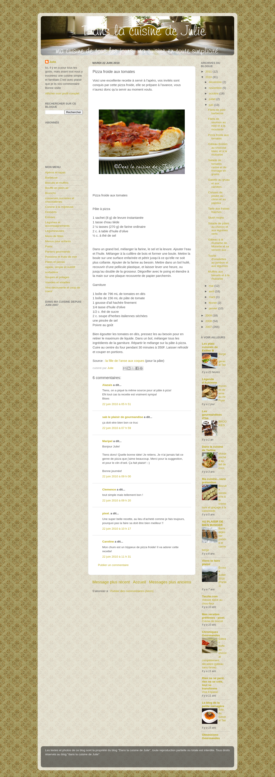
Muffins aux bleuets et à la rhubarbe (218, 275)
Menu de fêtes (54, 236)
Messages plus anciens (170, 582)
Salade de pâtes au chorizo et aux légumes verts (218, 229)
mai (211, 285)
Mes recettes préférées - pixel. (213, 616)
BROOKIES (222, 423)
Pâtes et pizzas (55, 262)
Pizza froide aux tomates (218, 136)
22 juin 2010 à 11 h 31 (116, 556)
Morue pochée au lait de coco (222, 461)
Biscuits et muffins (57, 182)
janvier (213, 308)
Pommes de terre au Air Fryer (222, 393)
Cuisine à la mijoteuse (59, 206)
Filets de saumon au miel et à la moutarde (217, 124)
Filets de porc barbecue (217, 111)
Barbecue (51, 177)
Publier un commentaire (113, 565)
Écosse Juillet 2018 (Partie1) (222, 576)
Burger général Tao (222, 359)
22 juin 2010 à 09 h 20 (116, 500)
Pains (48, 246)
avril (212, 291)
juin (211, 104)
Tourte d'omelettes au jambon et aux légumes (218, 261)
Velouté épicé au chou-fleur (212, 601)
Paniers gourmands (57, 251)
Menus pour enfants (58, 241)
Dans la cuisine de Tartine (212, 448)
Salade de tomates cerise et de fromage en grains (217, 167)
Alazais (107, 385)
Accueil (139, 582)
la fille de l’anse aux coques (124, 360)
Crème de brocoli (212, 621)
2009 (209, 315)
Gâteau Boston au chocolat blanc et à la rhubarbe (218, 149)
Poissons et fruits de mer (61, 256)
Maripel (107, 441)
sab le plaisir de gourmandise (122, 417)
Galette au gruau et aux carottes (219, 183)
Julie (52, 61)
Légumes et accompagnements (57, 224)
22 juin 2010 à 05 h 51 (116, 404)
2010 (209, 77)
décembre (216, 82)
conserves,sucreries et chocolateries (59, 200)
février (213, 302)
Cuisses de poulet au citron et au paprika (217, 198)
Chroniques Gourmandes (211, 633)
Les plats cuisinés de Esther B (210, 347)
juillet (212, 99)
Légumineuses (54, 231)
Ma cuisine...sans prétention (214, 480)
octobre (214, 93)
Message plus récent (111, 582)
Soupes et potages (57, 277)
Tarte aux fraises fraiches (218, 210)
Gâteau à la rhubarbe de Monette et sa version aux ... (218, 245)
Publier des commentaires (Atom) (131, 591)
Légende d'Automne (209, 381)
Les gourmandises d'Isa (212, 415)
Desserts (51, 212)
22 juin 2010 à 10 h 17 (116, 528)
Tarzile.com (210, 596)
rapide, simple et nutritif (60, 267)
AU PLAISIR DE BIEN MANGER (212, 523)
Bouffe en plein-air (57, 188)
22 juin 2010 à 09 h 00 (116, 476)
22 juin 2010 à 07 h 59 (116, 428)
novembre (216, 87)
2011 (209, 71)
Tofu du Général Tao (222, 715)
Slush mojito (216, 217)
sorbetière (51, 272)
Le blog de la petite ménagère (213, 704)
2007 (209, 326)
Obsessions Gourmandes (211, 736)
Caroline (108, 541)
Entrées (50, 217)
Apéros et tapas (55, 172)
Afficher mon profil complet (62, 93)
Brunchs (50, 193)
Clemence (109, 489)
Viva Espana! (210, 692)
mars (212, 297)
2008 (209, 321)
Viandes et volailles (57, 282)
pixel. (106, 513)
